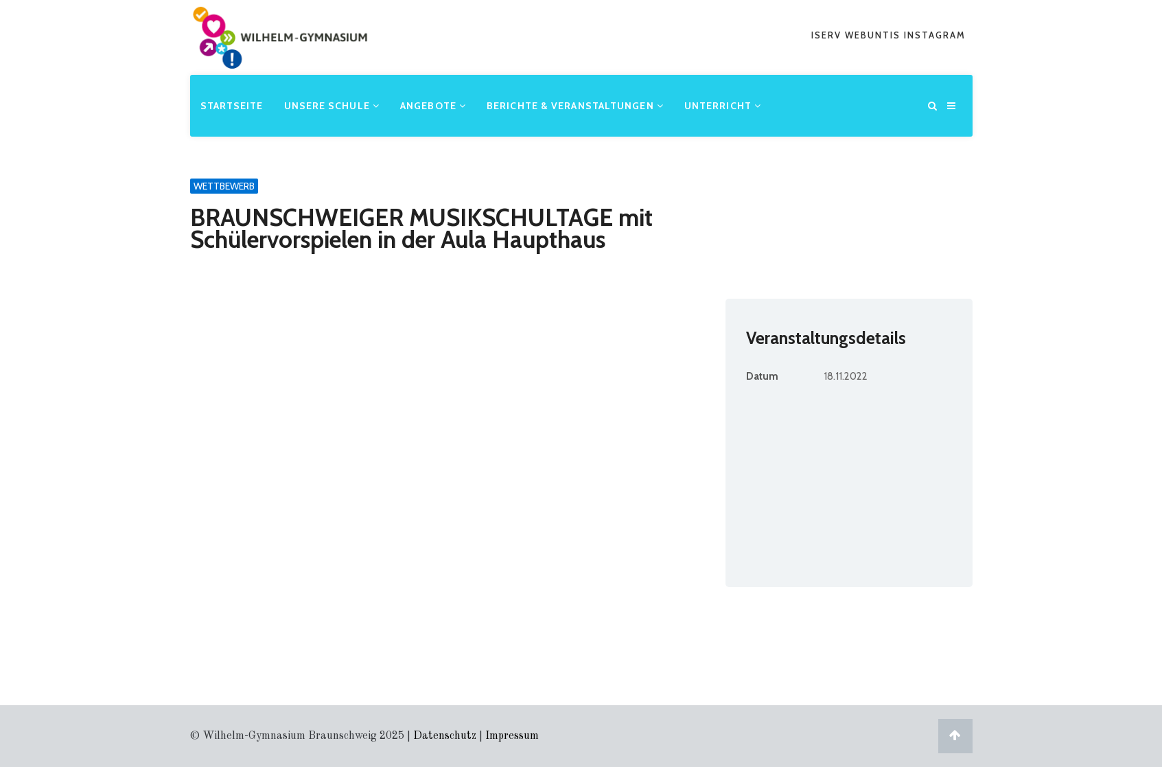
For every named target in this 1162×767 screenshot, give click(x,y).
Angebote (433, 106)
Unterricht (722, 106)
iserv (828, 35)
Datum (762, 376)
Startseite (232, 106)
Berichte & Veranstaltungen (575, 106)
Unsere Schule (332, 106)
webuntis (874, 35)
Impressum (512, 736)
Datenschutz (444, 736)
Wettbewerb (224, 186)
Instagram (935, 35)
